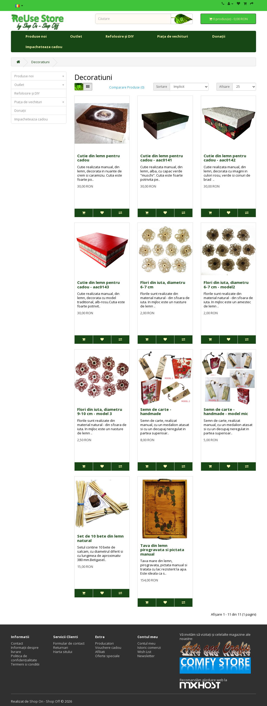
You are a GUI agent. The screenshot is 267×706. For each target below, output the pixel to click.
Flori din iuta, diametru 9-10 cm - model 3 (99, 411)
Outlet (76, 36)
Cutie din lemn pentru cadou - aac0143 (98, 284)
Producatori (104, 643)
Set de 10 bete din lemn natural (100, 538)
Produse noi (36, 36)
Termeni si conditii (25, 664)
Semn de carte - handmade (155, 411)
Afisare (224, 86)
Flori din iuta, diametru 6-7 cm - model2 (226, 284)
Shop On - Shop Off (44, 701)
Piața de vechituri (173, 36)
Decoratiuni (40, 62)
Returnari (60, 647)
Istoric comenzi (149, 647)
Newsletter (146, 656)
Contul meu (146, 643)
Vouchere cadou (108, 647)
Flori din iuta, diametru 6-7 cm (162, 284)
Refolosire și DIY (120, 36)
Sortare (161, 86)
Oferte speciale (107, 656)
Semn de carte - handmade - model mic (226, 411)
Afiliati (100, 651)
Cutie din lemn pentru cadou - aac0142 (225, 158)
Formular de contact (68, 643)
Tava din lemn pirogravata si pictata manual (162, 550)
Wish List (144, 651)
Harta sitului (62, 651)
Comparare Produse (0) (126, 87)
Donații (218, 36)
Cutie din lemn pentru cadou (98, 158)
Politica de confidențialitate (24, 658)
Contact (17, 643)
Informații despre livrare (25, 649)
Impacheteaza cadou (44, 46)
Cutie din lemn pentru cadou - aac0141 (161, 158)
